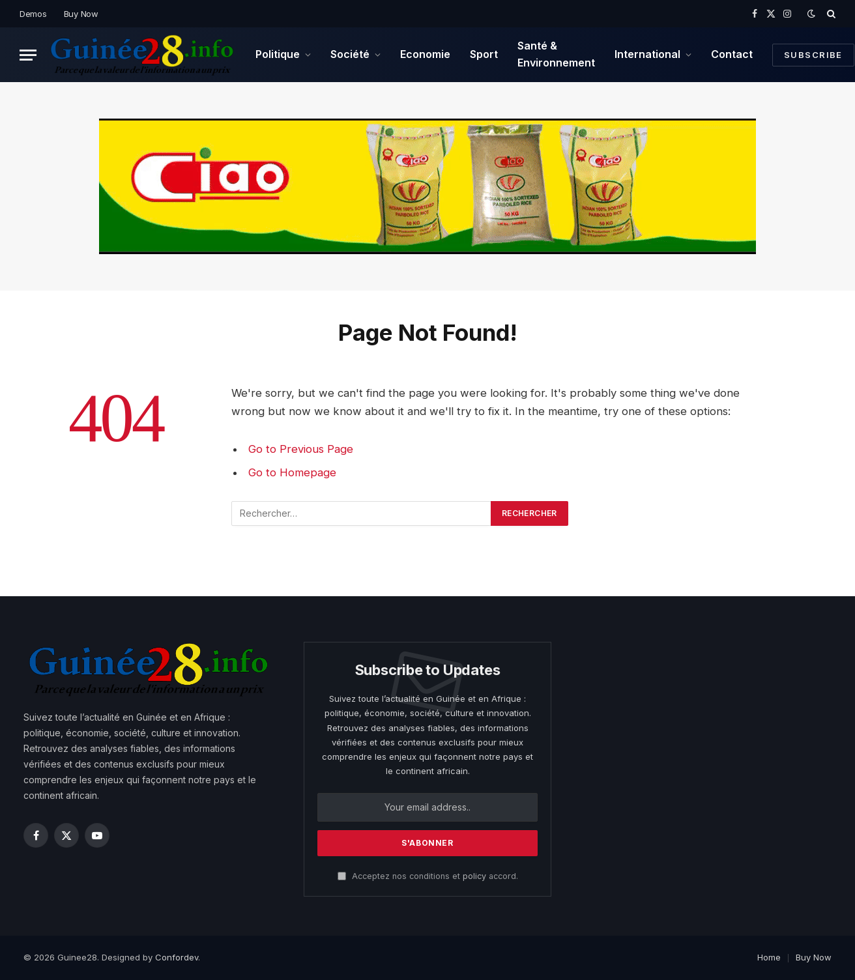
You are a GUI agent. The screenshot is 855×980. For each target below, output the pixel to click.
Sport (484, 54)
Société (350, 54)
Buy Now (81, 13)
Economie (425, 54)
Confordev (176, 957)
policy (474, 876)
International (647, 54)
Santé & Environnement (556, 54)
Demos (33, 13)
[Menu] (28, 55)
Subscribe (813, 55)
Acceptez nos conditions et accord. (428, 876)
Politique (277, 54)
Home (769, 957)
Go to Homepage (292, 472)
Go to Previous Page (300, 448)
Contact (732, 54)
